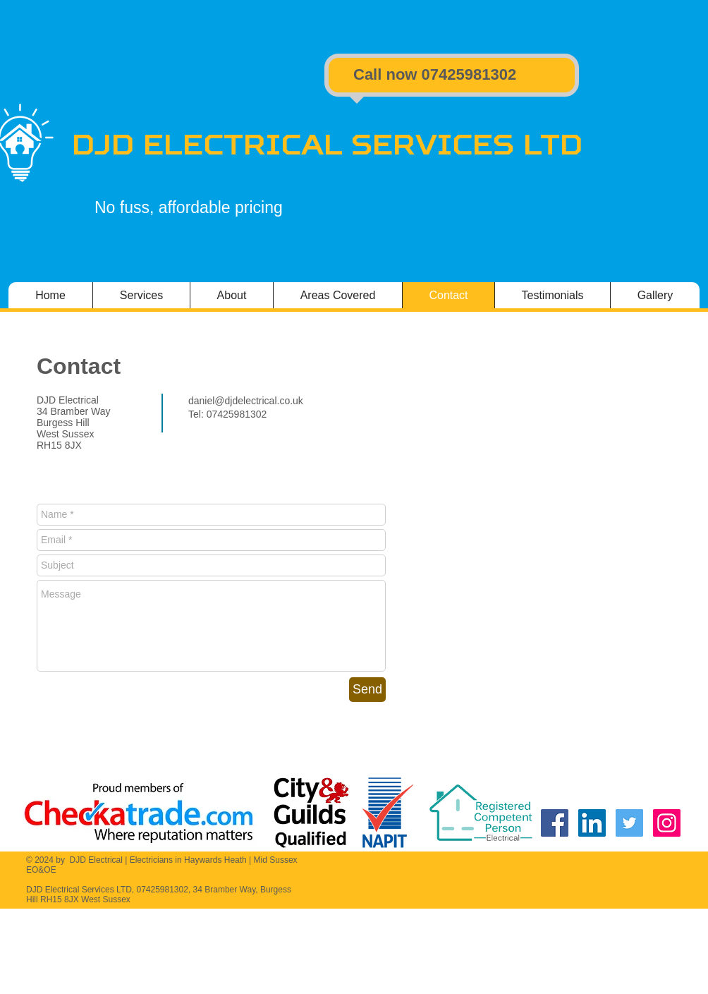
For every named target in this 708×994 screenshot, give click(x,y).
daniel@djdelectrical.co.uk (245, 400)
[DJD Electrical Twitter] (629, 823)
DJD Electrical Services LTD (327, 144)
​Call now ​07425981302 (434, 74)
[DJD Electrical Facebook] (554, 823)
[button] (655, 295)
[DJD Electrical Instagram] (666, 823)
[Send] (367, 689)
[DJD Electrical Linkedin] (592, 823)
